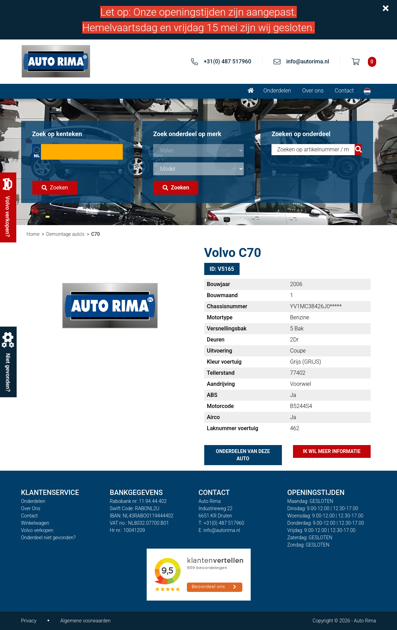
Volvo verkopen (37, 530)
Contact (344, 90)
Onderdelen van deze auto (243, 455)
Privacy (28, 620)
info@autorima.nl (307, 61)
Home (33, 234)
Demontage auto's (65, 234)
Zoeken (55, 187)
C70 (95, 234)
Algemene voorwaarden (85, 620)
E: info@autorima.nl (219, 530)
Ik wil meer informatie (331, 451)
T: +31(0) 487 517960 (221, 523)
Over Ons (31, 508)
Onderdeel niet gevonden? (48, 537)
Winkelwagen (35, 523)
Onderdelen (277, 90)
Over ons (312, 90)
